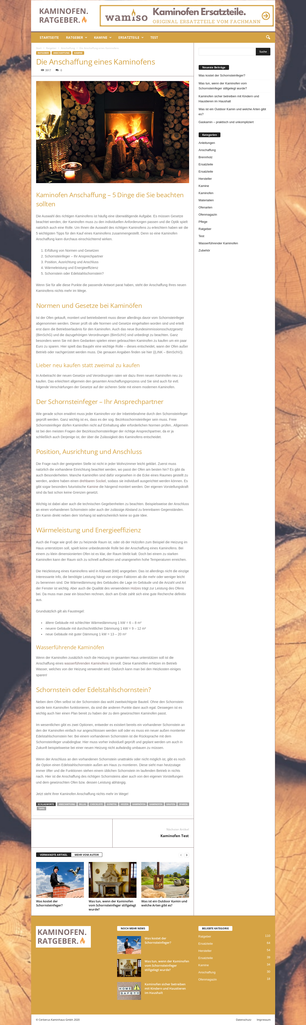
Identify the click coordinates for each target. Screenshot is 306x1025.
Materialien (206, 200)
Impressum (264, 1019)
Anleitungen (207, 143)
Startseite (49, 37)
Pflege (203, 222)
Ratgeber (76, 37)
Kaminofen (206, 193)
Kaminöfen (138, 804)
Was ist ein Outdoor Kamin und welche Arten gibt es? (164, 903)
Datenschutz (243, 1019)
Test (154, 37)
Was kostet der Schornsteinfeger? (49, 903)
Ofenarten (206, 207)
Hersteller (205, 178)
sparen (183, 804)
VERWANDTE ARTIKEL (53, 854)
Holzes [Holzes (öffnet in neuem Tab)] (136, 588)
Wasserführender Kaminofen (218, 243)
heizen (124, 804)
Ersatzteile (131, 37)
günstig (112, 804)
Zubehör (204, 250)
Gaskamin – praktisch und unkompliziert (226, 122)
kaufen (170, 804)
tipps (41, 808)
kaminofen (155, 804)
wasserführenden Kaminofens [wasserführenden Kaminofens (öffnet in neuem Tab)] (86, 663)
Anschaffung (68, 48)
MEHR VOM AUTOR (87, 854)
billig (82, 804)
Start (39, 48)
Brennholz (206, 157)
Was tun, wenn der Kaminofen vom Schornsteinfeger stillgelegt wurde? (112, 905)
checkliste (96, 804)
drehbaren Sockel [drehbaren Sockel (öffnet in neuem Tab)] (93, 481)
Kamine (103, 37)
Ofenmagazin (208, 214)
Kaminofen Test (174, 835)
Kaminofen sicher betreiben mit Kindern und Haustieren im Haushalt (229, 98)
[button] (268, 37)
